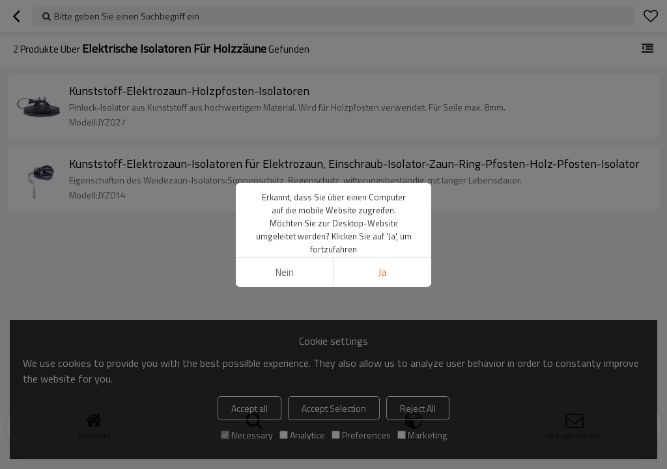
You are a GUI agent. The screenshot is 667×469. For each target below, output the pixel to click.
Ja (382, 272)
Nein (285, 272)
